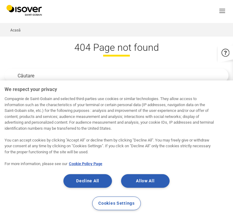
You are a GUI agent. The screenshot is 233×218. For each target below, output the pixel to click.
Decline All (87, 181)
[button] (223, 11)
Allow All (145, 181)
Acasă (15, 30)
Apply (11, 75)
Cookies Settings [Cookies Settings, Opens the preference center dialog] (116, 203)
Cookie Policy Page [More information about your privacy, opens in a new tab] (85, 163)
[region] (116, 149)
